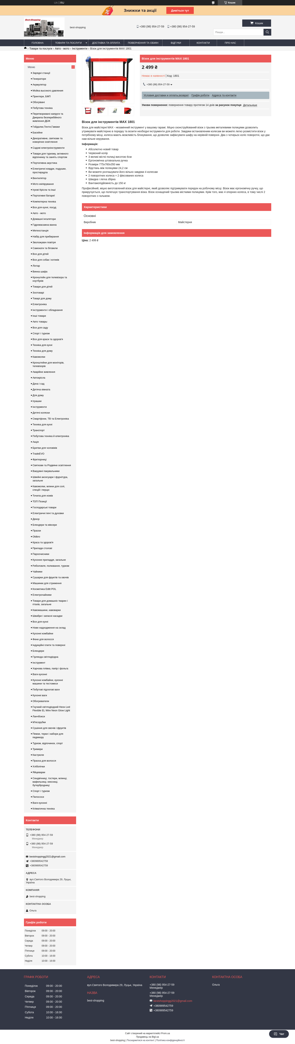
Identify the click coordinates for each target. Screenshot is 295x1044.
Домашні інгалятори (44, 219)
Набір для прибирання (46, 236)
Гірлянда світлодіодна (45, 656)
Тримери (38, 749)
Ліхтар (36, 265)
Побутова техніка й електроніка (51, 436)
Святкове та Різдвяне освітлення (52, 465)
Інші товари (39, 315)
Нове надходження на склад (49, 627)
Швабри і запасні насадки (47, 615)
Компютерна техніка (44, 201)
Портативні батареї (44, 195)
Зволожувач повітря (44, 242)
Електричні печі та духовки (48, 513)
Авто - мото (62, 48)
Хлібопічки (39, 766)
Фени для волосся (43, 639)
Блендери (38, 650)
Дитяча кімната (41, 389)
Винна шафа (40, 271)
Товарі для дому (42, 298)
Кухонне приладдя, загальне (49, 559)
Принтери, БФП (42, 96)
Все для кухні (40, 621)
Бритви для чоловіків (45, 447)
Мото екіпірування (43, 184)
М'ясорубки (39, 722)
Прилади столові (42, 548)
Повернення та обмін (143, 42)
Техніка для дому (43, 350)
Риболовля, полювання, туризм (51, 565)
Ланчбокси (39, 716)
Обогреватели (41, 701)
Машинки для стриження (47, 583)
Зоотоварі (38, 292)
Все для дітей (41, 253)
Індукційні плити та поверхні (49, 645)
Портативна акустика (45, 162)
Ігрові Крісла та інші (44, 189)
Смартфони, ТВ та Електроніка (51, 418)
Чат (279, 1034)
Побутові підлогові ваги (46, 689)
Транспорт (39, 430)
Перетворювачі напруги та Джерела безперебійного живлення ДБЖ (48, 117)
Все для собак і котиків (46, 259)
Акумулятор (39, 84)
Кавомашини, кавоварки (47, 610)
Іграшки (37, 401)
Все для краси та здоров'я (48, 339)
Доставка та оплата (106, 42)
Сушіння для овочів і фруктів (49, 728)
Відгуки (176, 42)
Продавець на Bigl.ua (147, 1036)
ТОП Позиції (40, 501)
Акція (36, 441)
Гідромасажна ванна (45, 224)
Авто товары (40, 321)
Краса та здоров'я (43, 542)
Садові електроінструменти (49, 147)
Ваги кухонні (40, 674)
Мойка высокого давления (48, 90)
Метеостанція (40, 230)
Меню (31, 67)
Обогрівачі (39, 102)
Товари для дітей (43, 286)
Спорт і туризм (41, 333)
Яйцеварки (39, 772)
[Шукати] (267, 32)
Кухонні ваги (40, 695)
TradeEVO (38, 453)
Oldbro (36, 536)
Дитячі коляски (41, 412)
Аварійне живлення (44, 371)
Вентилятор (39, 178)
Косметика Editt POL (44, 589)
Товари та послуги (68, 42)
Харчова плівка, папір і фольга (50, 668)
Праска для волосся (44, 760)
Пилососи (38, 796)
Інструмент (39, 662)
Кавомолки (39, 356)
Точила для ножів (43, 495)
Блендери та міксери (45, 524)
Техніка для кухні (42, 345)
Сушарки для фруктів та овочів (51, 577)
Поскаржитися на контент (140, 1040)
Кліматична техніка (44, 808)
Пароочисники (41, 554)
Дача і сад (38, 383)
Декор (36, 519)
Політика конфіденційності (170, 1040)
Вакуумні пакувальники (46, 471)
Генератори (39, 78)
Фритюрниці (40, 459)
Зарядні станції (41, 73)
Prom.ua (165, 1033)
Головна (38, 42)
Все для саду (40, 327)
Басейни (38, 132)
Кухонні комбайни (43, 633)
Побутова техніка (43, 108)
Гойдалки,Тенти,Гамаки (46, 126)
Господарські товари (44, 507)
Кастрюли (38, 754)
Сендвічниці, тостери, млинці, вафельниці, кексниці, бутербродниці (50, 782)
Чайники (38, 571)
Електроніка (40, 304)
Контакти (203, 42)
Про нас (230, 42)
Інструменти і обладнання (48, 310)
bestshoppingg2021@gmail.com (47, 856)
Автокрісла (39, 377)
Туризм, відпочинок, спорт (48, 743)
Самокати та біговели (45, 248)
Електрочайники (42, 594)
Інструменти (79, 48)
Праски (37, 530)
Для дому (38, 395)
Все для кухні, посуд (44, 207)
